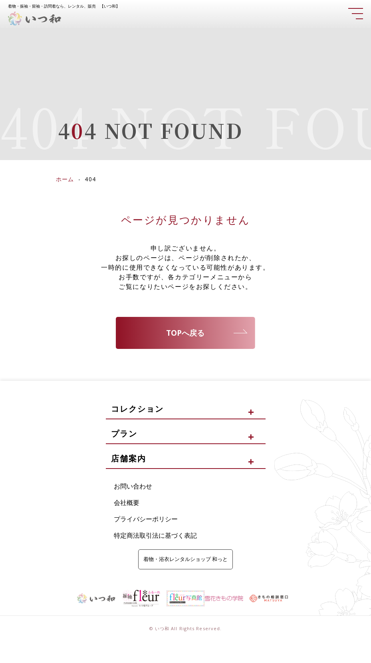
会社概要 (126, 503)
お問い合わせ (133, 487)
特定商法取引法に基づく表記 (155, 535)
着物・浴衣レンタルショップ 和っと (185, 559)
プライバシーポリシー (146, 519)
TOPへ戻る (185, 333)
